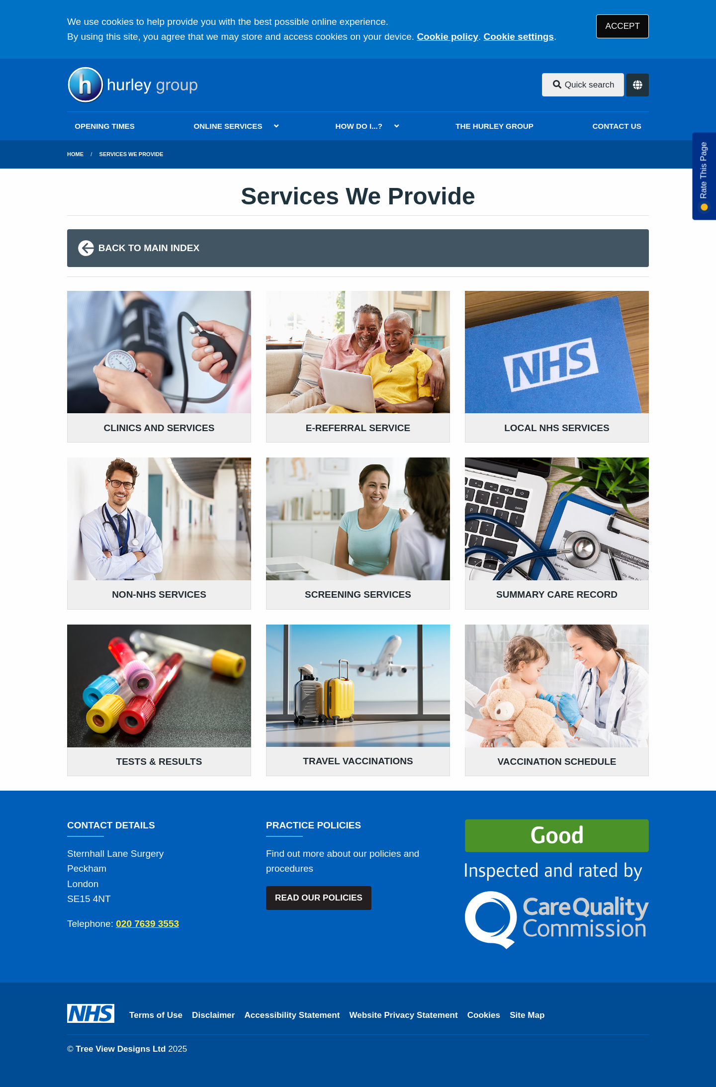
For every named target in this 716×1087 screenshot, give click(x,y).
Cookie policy (447, 36)
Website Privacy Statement (403, 1015)
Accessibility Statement (292, 1015)
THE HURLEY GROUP (494, 126)
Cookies (484, 1015)
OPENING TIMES (105, 126)
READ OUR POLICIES (318, 898)
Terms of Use (155, 1015)
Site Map (527, 1015)
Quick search (583, 85)
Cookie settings (518, 36)
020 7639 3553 (147, 923)
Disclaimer (213, 1015)
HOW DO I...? (359, 126)
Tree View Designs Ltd (121, 1049)
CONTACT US (616, 126)
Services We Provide (131, 154)
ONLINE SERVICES (227, 126)
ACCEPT (623, 26)
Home (75, 154)
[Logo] (132, 85)
